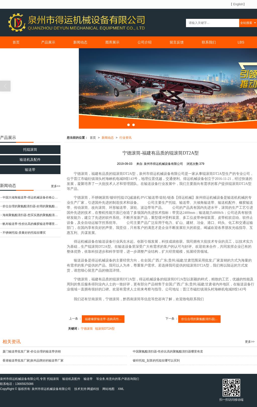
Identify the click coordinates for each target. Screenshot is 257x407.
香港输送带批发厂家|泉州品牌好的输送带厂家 (33, 360)
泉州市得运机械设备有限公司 (51, 389)
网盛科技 (93, 389)
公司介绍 (145, 42)
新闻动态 (80, 42)
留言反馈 (177, 42)
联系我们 (209, 42)
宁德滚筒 (87, 328)
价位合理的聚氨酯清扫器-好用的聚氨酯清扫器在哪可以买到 (31, 206)
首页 (16, 42)
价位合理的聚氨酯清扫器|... (199, 319)
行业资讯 (125, 137)
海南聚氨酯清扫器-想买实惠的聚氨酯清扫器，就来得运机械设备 (31, 215)
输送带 (30, 170)
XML (121, 389)
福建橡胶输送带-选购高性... (103, 319)
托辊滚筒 (30, 149)
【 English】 (237, 4)
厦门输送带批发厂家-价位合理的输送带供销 (32, 351)
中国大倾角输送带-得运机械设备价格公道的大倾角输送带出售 (31, 197)
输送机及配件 (30, 160)
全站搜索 (246, 23)
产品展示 (48, 42)
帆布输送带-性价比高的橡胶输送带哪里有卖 (31, 224)
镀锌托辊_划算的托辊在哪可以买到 (156, 360)
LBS (241, 42)
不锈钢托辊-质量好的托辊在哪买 (24, 232)
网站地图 (108, 389)
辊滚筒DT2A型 (105, 328)
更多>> (55, 186)
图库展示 (112, 42)
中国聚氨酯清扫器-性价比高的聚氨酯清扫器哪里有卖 (168, 351)
